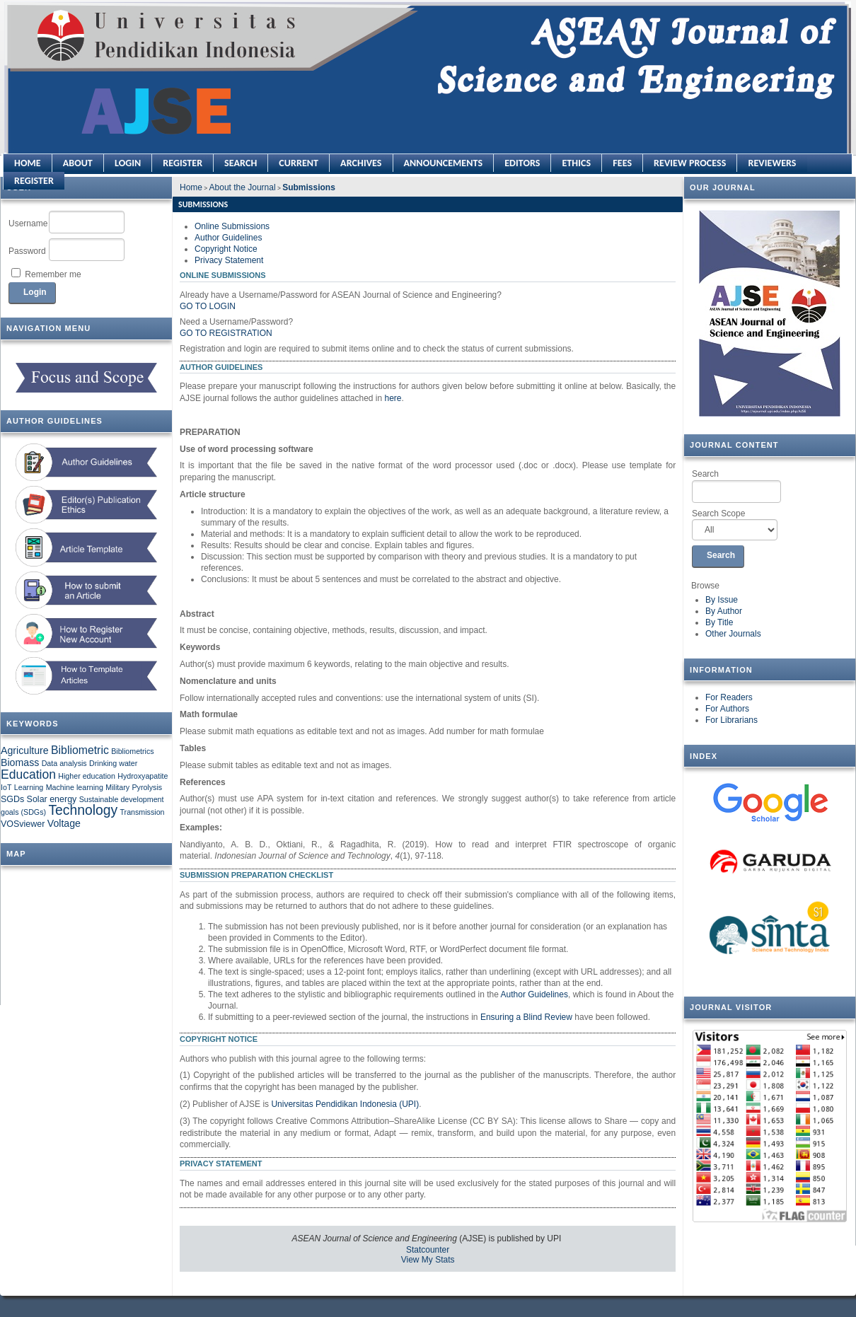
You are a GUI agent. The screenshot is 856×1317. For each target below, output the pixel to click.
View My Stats (428, 1260)
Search (736, 486)
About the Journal (242, 187)
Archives (360, 163)
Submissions (308, 187)
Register (182, 163)
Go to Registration (226, 333)
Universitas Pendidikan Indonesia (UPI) (345, 1104)
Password (27, 251)
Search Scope (734, 525)
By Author (723, 611)
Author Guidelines (228, 238)
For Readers (729, 697)
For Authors (727, 709)
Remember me (53, 274)
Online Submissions (232, 226)
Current (298, 163)
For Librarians (731, 720)
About (78, 163)
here (393, 398)
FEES (622, 163)
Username (27, 223)
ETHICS (576, 163)
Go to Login (208, 306)
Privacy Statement (229, 260)
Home (27, 163)
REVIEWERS (772, 163)
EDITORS (522, 163)
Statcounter (427, 1250)
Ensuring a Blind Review (526, 1017)
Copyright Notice (226, 249)
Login (128, 163)
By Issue (721, 600)
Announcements (443, 163)
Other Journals (733, 634)
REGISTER (34, 181)
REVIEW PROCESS (690, 163)
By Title (719, 622)
